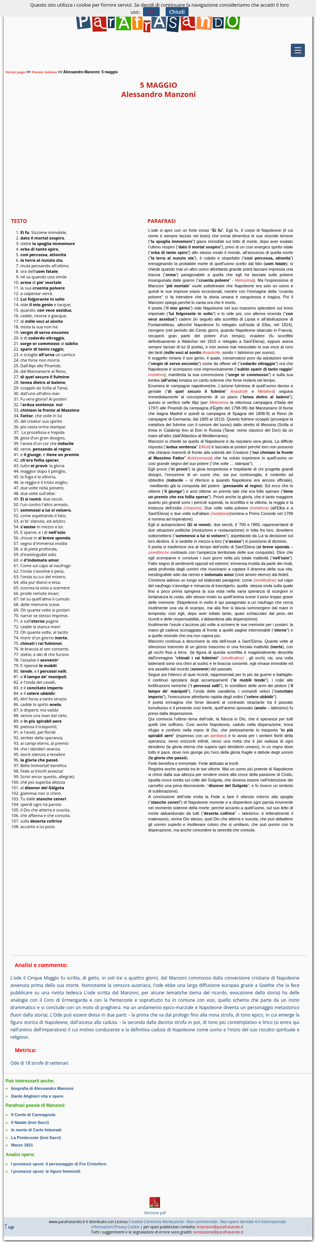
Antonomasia (198, 458)
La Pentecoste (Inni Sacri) (36, 1136)
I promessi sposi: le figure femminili (46, 1170)
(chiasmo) (193, 508)
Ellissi (204, 447)
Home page (16, 72)
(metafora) (259, 508)
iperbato (217, 735)
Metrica (25, 1050)
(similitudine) (264, 580)
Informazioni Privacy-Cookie (116, 1225)
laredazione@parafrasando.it (218, 1230)
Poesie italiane (44, 72)
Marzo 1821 (22, 1144)
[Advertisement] (158, 158)
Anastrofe (211, 352)
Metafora (266, 391)
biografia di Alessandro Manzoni (42, 1088)
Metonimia (244, 280)
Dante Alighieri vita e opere (37, 1096)
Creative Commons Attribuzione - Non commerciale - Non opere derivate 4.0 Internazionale (207, 1219)
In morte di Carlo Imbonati (36, 1129)
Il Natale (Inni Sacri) (30, 1121)
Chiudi (177, 11)
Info (151, 11)
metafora (156, 374)
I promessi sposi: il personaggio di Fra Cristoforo (59, 1162)
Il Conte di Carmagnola (33, 1114)
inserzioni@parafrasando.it (220, 1225)
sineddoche (158, 552)
